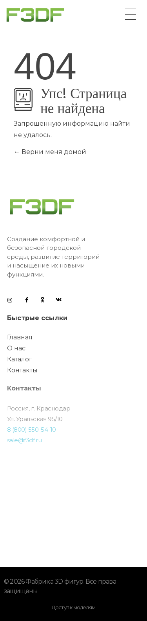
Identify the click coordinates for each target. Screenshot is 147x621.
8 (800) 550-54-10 (31, 429)
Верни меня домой (50, 152)
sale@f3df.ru (24, 440)
